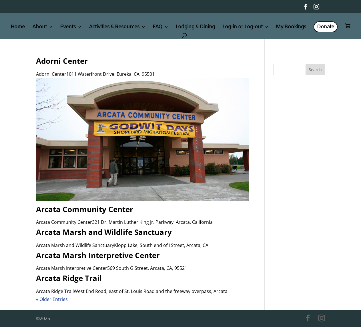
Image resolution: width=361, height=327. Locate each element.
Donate (325, 26)
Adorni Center (62, 61)
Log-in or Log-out (242, 27)
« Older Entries (52, 299)
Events (68, 27)
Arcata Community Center (84, 209)
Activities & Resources (114, 27)
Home (18, 27)
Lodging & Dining (195, 27)
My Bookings (291, 27)
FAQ (157, 27)
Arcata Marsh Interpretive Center (98, 255)
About (39, 27)
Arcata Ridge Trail (69, 278)
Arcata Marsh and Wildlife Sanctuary (104, 232)
